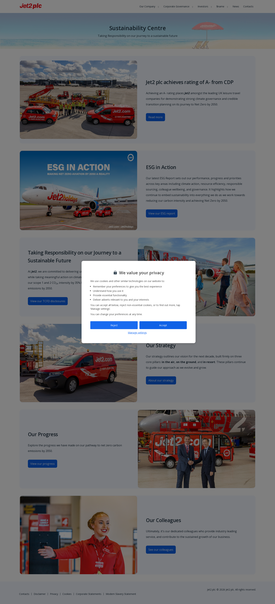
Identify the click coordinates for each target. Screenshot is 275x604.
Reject (114, 325)
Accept (163, 325)
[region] (139, 302)
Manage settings (137, 332)
